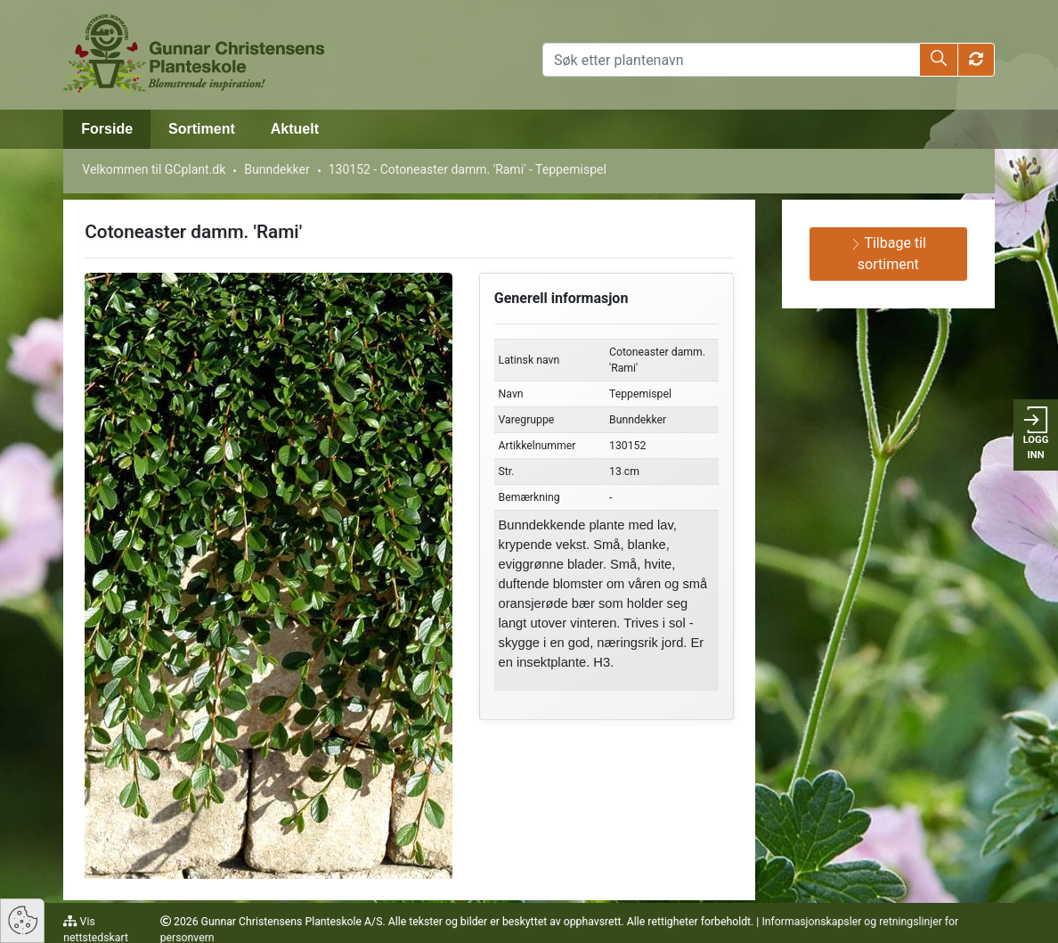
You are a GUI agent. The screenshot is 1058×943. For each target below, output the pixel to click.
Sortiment (201, 128)
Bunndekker (276, 169)
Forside (107, 128)
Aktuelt (295, 128)
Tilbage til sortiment (888, 253)
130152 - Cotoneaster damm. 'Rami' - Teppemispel (467, 169)
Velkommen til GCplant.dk (153, 169)
